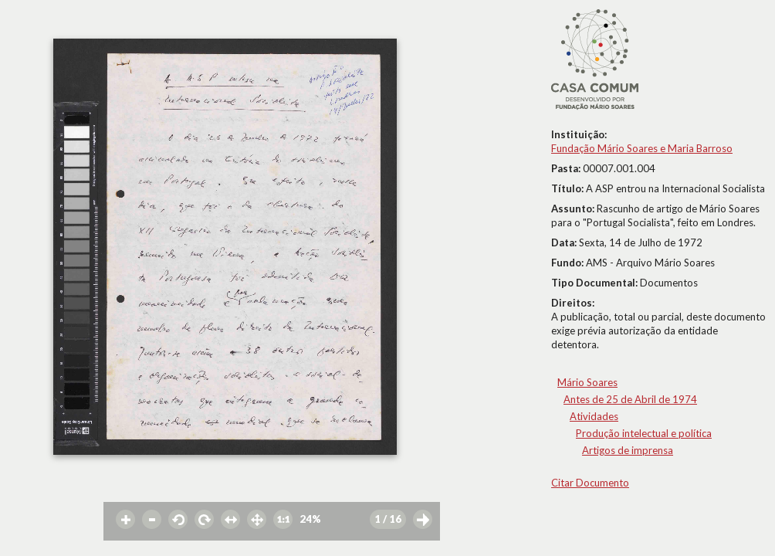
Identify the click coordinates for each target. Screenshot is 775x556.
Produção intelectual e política (644, 433)
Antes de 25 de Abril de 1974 (630, 399)
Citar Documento (590, 482)
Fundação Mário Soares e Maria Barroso (642, 148)
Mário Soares (587, 382)
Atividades (594, 416)
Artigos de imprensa (627, 450)
